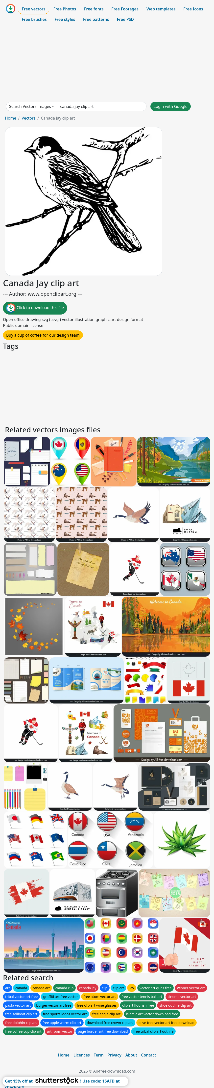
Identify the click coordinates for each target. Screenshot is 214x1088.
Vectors (28, 118)
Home (10, 118)
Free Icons (193, 9)
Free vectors (33, 9)
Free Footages (125, 9)
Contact (148, 1055)
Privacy (114, 1055)
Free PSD (125, 19)
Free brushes (34, 19)
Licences (81, 1055)
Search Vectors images (30, 106)
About (131, 1055)
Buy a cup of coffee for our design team (43, 335)
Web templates (160, 9)
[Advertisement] (107, 63)
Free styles (65, 19)
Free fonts (94, 9)
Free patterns (96, 19)
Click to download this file (35, 308)
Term (99, 1055)
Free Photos (64, 9)
